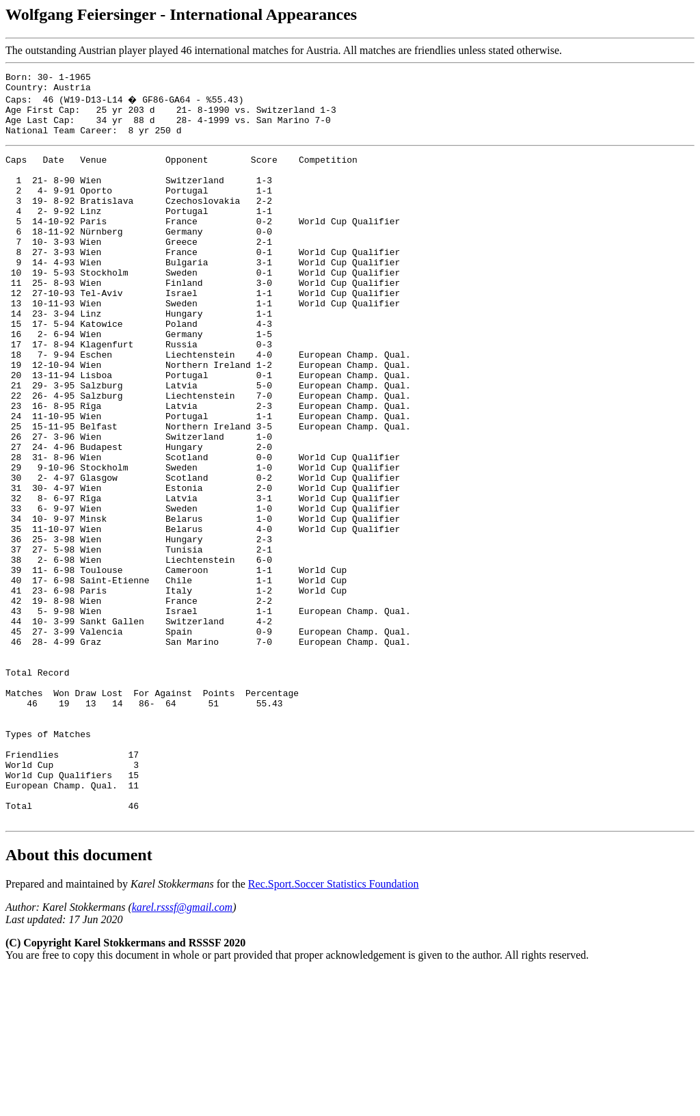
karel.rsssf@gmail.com (182, 1051)
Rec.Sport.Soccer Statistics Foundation (333, 1027)
